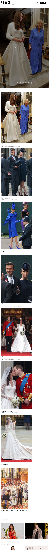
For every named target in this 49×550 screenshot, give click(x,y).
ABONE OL (43, 2)
